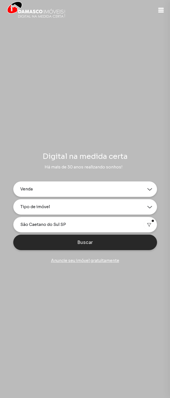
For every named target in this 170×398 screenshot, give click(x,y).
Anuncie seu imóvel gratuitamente (85, 260)
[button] (161, 10)
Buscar (85, 242)
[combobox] (85, 224)
